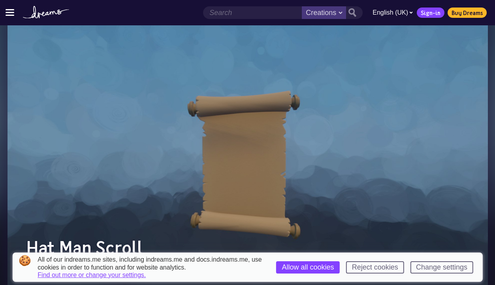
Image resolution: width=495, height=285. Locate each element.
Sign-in (430, 13)
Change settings (441, 267)
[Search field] (252, 12)
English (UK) (393, 12)
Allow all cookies (308, 267)
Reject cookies (375, 267)
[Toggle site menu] (10, 12)
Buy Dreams (467, 13)
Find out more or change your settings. (92, 275)
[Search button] (354, 12)
